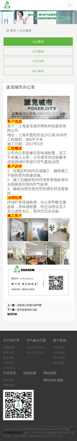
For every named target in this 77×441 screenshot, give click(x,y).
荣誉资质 (9, 352)
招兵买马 (9, 367)
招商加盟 (29, 373)
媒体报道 (9, 380)
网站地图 (49, 373)
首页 (13, 30)
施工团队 (9, 357)
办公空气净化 (35, 352)
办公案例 (25, 30)
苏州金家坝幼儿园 (27, 309)
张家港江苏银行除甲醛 (29, 305)
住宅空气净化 (35, 347)
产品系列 (9, 362)
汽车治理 (38, 61)
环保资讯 (9, 373)
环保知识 (9, 385)
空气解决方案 (36, 340)
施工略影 (38, 71)
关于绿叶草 (11, 340)
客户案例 (59, 340)
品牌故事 (9, 347)
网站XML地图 (53, 380)
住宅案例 (38, 51)
